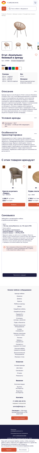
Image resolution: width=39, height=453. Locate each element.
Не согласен (23, 450)
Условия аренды (19, 365)
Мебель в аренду (19, 304)
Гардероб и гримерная (19, 314)
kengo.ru (24, 444)
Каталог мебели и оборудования (19, 290)
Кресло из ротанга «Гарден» (9, 192)
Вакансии (19, 380)
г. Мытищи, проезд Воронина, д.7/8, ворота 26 (19, 412)
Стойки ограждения (19, 330)
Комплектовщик (19, 384)
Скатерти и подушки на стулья (19, 345)
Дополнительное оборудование (19, 353)
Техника (19, 337)
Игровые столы (19, 357)
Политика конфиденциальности (17, 430)
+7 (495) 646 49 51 (12, 2)
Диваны (19, 298)
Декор (19, 306)
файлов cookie (28, 446)
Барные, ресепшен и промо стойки (20, 334)
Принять (8, 450)
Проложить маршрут (19, 275)
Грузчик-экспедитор (19, 387)
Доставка (20, 368)
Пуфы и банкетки (19, 322)
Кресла (19, 301)
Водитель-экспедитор (19, 391)
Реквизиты (19, 375)
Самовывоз (19, 370)
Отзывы (19, 373)
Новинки (19, 296)
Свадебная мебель (19, 309)
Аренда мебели (19, 293)
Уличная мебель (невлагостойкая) (19, 349)
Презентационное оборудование (19, 325)
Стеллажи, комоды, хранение (19, 319)
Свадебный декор (19, 311)
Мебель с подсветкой (19, 341)
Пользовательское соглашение (19, 433)
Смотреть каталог (19, 418)
